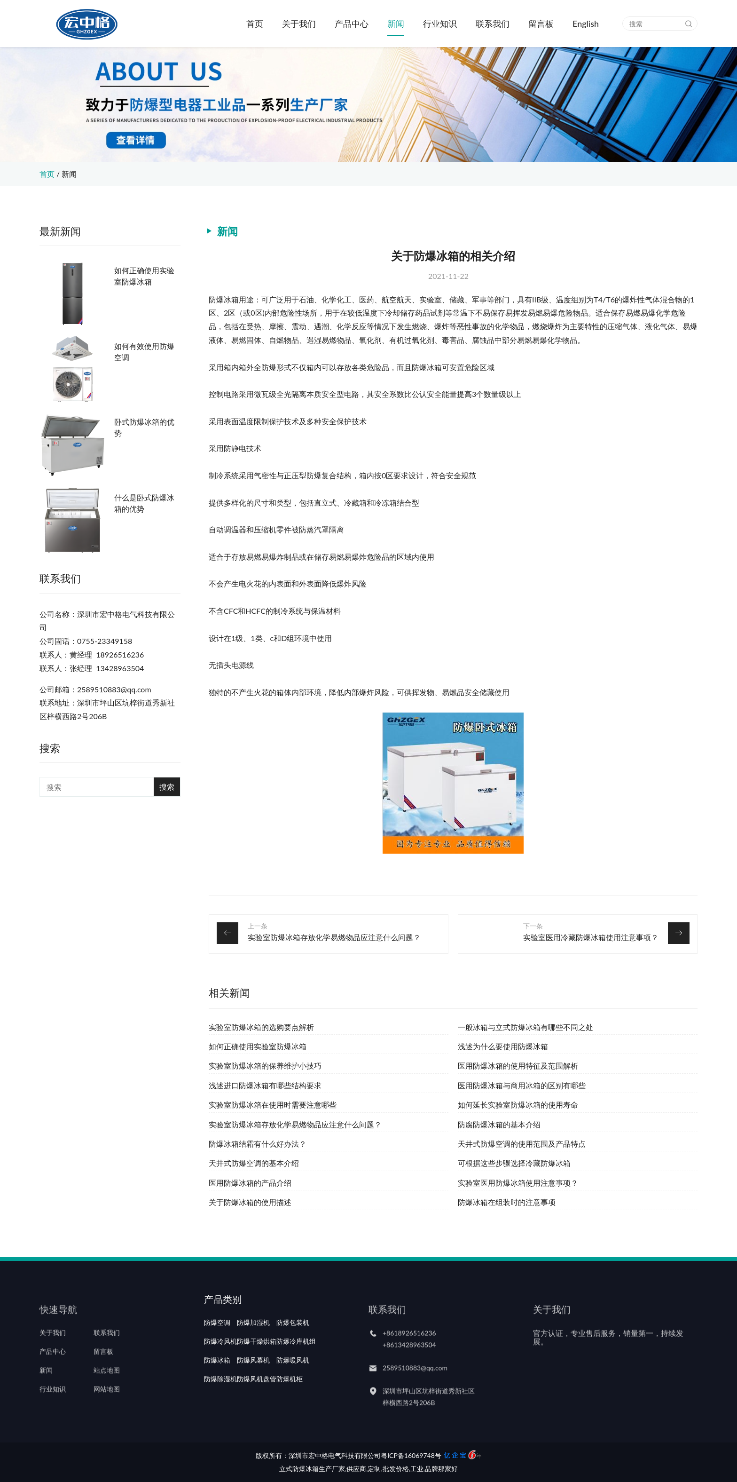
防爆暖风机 (292, 1386)
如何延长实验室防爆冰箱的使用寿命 (518, 1104)
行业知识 (440, 23)
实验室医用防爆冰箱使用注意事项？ (518, 1182)
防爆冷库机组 (296, 1367)
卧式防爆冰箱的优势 (144, 427)
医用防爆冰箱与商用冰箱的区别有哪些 (522, 1085)
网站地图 (107, 1405)
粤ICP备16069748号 (411, 1455)
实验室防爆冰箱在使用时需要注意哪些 (273, 1104)
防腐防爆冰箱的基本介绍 (499, 1124)
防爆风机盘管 (256, 1405)
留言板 (541, 23)
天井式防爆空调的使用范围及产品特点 (522, 1143)
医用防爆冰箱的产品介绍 (250, 1182)
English (585, 23)
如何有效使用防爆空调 (144, 351)
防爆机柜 (289, 1405)
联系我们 (493, 23)
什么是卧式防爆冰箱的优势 (144, 503)
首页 (254, 23)
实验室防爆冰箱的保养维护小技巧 (265, 1065)
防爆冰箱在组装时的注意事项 (507, 1201)
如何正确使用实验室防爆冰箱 (144, 276)
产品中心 (351, 23)
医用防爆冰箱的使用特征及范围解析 (518, 1065)
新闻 (395, 23)
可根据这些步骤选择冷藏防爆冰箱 (514, 1162)
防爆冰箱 (217, 1386)
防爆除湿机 (220, 1405)
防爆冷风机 (220, 1367)
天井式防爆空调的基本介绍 (254, 1162)
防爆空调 (217, 1348)
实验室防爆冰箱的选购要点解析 (261, 1026)
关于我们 (299, 23)
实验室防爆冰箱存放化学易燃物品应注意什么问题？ (334, 937)
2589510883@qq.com (415, 1383)
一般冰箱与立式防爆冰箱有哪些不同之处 (525, 1026)
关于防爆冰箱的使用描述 (250, 1201)
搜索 (166, 786)
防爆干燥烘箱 (256, 1367)
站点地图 (107, 1386)
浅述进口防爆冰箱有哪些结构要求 (265, 1085)
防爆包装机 (292, 1348)
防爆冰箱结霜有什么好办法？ (257, 1143)
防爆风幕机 (253, 1386)
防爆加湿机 (253, 1348)
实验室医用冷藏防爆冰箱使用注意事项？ (591, 937)
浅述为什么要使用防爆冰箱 (503, 1046)
